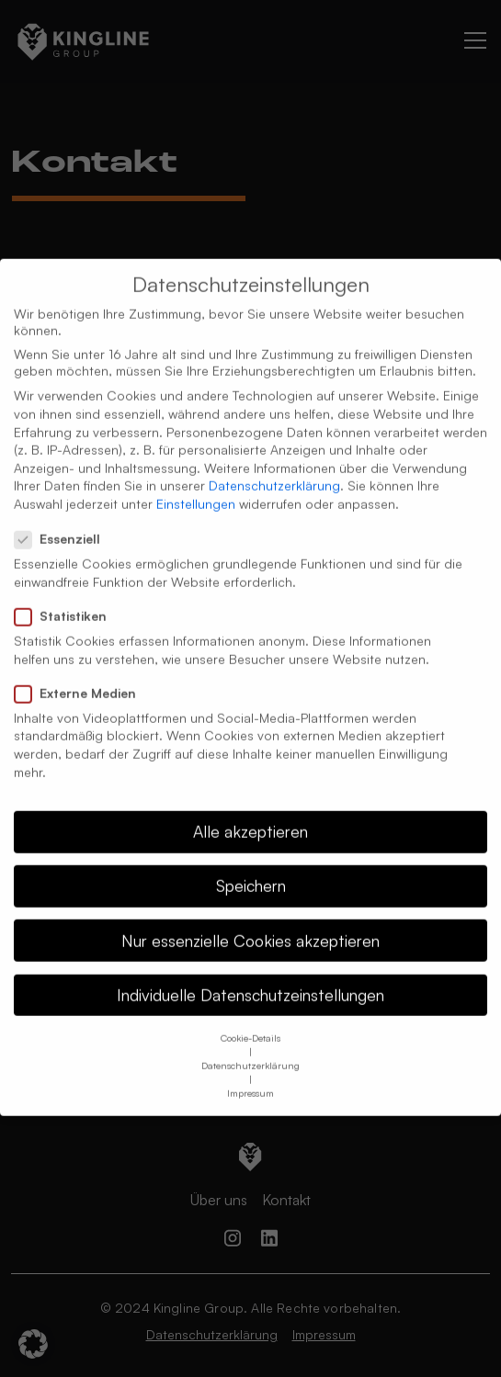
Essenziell (63, 520)
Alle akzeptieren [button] (250, 812)
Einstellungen (195, 483)
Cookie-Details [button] (250, 1017)
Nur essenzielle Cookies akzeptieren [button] (250, 920)
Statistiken (66, 596)
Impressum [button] (250, 1073)
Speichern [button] (251, 866)
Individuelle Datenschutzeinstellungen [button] (250, 975)
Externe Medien (81, 673)
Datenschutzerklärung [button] (250, 1045)
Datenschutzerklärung (274, 466)
